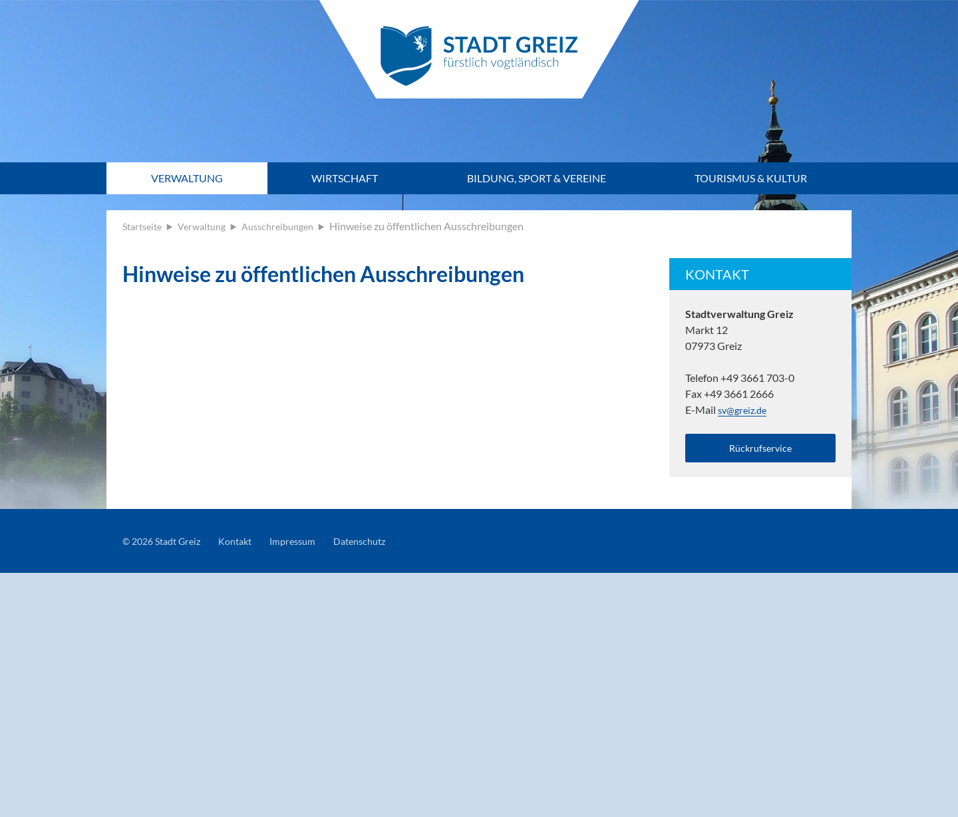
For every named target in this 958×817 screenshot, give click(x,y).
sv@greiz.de (745, 409)
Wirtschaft (344, 178)
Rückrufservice (760, 449)
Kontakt (247, 545)
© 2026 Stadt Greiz (166, 545)
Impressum (309, 545)
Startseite (144, 226)
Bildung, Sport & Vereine (536, 178)
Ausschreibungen (292, 226)
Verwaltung (187, 178)
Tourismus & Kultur (751, 178)
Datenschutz (382, 545)
